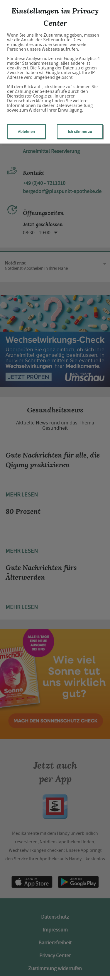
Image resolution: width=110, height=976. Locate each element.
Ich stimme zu (80, 131)
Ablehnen (26, 131)
